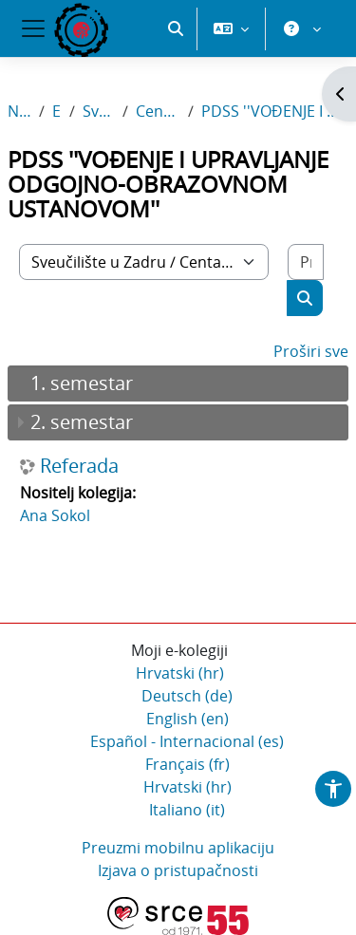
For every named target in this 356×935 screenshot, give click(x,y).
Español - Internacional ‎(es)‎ (187, 741)
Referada (79, 466)
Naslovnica (19, 111)
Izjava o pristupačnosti (178, 870)
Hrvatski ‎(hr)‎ (180, 673)
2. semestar (81, 422)
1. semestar (81, 383)
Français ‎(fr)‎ (187, 764)
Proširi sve (310, 351)
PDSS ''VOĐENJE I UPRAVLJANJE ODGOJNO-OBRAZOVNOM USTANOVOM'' (274, 111)
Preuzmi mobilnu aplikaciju (178, 847)
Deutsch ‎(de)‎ (187, 695)
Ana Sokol (55, 515)
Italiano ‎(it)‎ (187, 809)
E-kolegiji (57, 111)
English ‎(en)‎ (187, 718)
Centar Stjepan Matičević (158, 111)
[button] (176, 28)
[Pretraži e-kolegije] (306, 262)
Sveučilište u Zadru (99, 111)
